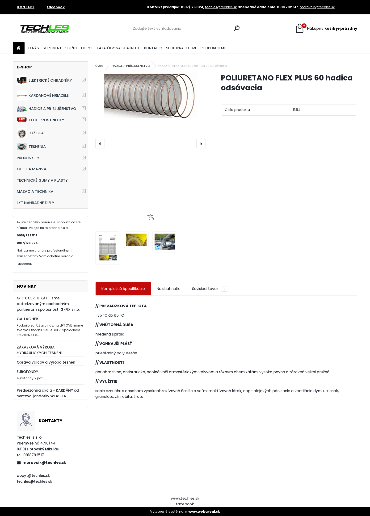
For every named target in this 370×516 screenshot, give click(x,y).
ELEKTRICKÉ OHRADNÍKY (44, 80)
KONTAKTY (153, 48)
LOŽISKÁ (30, 133)
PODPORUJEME (213, 48)
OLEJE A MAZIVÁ (31, 169)
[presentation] (100, 143)
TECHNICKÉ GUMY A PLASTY (42, 180)
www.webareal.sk (204, 511)
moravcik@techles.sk (317, 7)
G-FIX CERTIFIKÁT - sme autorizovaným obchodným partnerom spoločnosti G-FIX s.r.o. (48, 304)
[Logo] (45, 28)
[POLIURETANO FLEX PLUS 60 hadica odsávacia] (150, 95)
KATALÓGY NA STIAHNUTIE (118, 48)
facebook (24, 263)
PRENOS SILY (28, 158)
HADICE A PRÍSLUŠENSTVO (46, 109)
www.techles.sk (185, 498)
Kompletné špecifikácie (123, 288)
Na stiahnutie (168, 288)
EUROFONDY (27, 371)
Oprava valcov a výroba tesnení (46, 362)
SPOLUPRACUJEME (181, 48)
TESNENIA (31, 146)
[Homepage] (19, 48)
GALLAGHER (27, 318)
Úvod (99, 65)
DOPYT (87, 48)
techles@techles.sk (221, 7)
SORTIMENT (52, 48)
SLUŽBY (71, 48)
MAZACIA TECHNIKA (35, 191)
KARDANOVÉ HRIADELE (43, 96)
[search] (237, 28)
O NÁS (33, 48)
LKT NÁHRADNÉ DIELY (35, 203)
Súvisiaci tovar (210, 289)
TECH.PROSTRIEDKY (40, 120)
